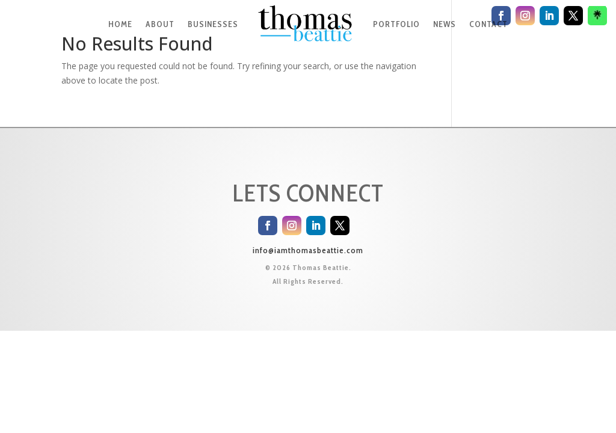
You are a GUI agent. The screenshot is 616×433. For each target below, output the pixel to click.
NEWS (444, 24)
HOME (120, 24)
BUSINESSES (213, 24)
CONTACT (488, 24)
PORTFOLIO (396, 24)
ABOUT (160, 24)
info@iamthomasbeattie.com (308, 250)
